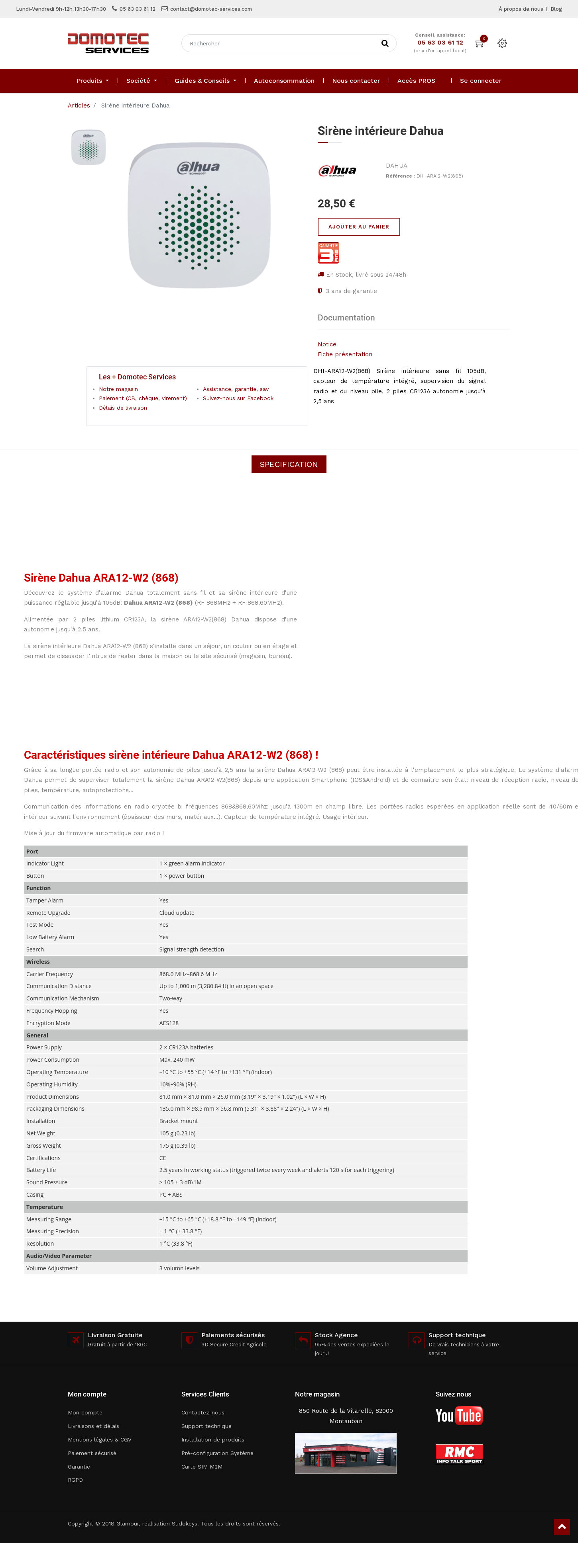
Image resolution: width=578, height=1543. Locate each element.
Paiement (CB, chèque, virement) (143, 398)
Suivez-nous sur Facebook (238, 398)
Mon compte (85, 1412)
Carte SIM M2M (201, 1466)
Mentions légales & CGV (100, 1439)
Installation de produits (212, 1439)
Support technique (206, 1426)
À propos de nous (521, 9)
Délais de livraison (123, 407)
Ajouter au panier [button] (358, 227)
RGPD (75, 1480)
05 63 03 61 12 (137, 9)
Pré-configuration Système (217, 1453)
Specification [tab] (289, 464)
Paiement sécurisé (92, 1453)
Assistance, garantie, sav (236, 389)
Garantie (79, 1466)
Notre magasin (118, 389)
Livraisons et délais (93, 1426)
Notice (327, 344)
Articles (79, 105)
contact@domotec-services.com (211, 9)
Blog (556, 9)
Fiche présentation (345, 354)
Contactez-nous (202, 1412)
